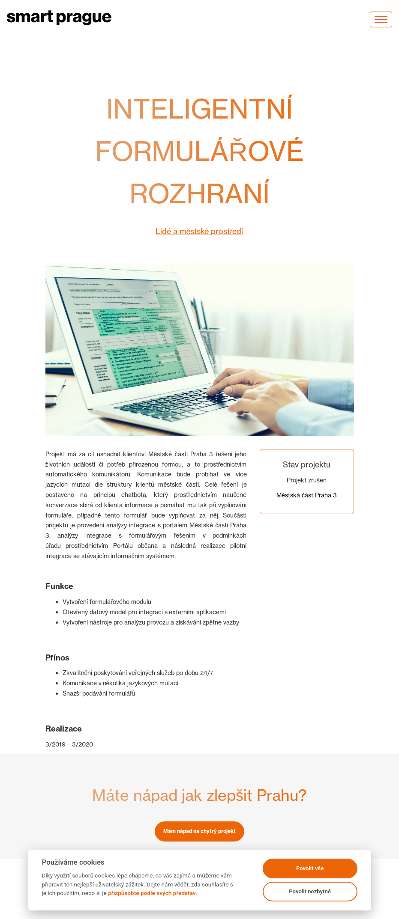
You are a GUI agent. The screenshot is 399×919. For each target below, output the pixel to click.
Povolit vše (310, 868)
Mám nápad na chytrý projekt (199, 831)
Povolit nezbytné (310, 891)
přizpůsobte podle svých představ (151, 892)
